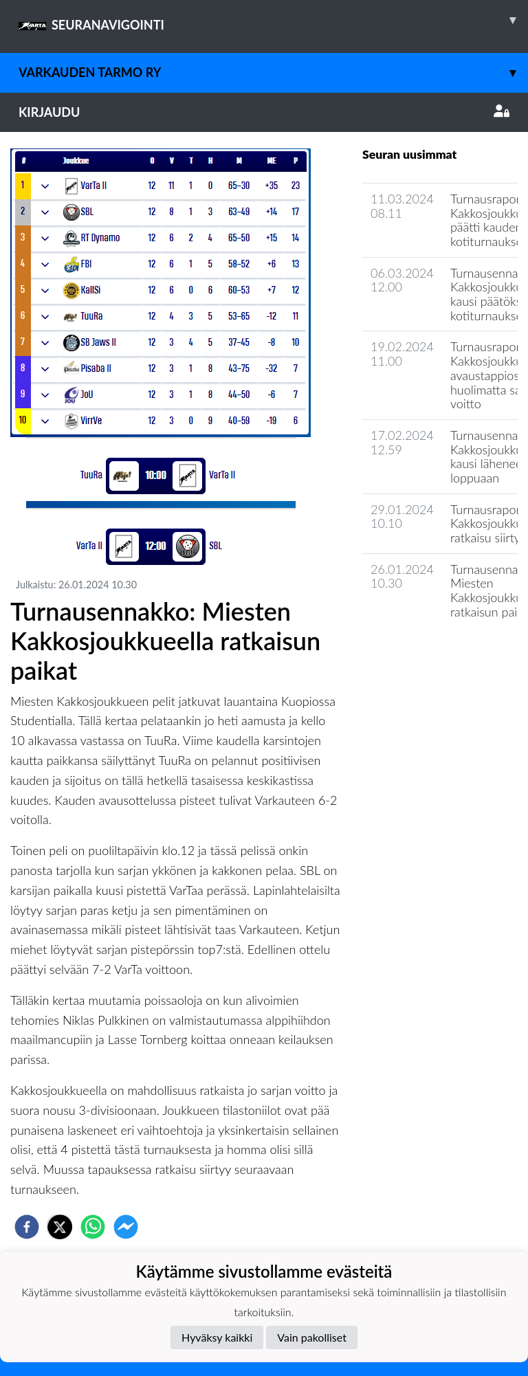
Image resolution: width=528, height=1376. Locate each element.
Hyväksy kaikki (217, 1337)
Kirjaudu (264, 112)
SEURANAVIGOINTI (273, 20)
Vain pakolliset (311, 1337)
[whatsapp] (92, 1226)
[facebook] (26, 1226)
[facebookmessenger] (125, 1226)
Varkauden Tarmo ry (273, 72)
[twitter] (59, 1226)
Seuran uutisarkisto (423, 650)
